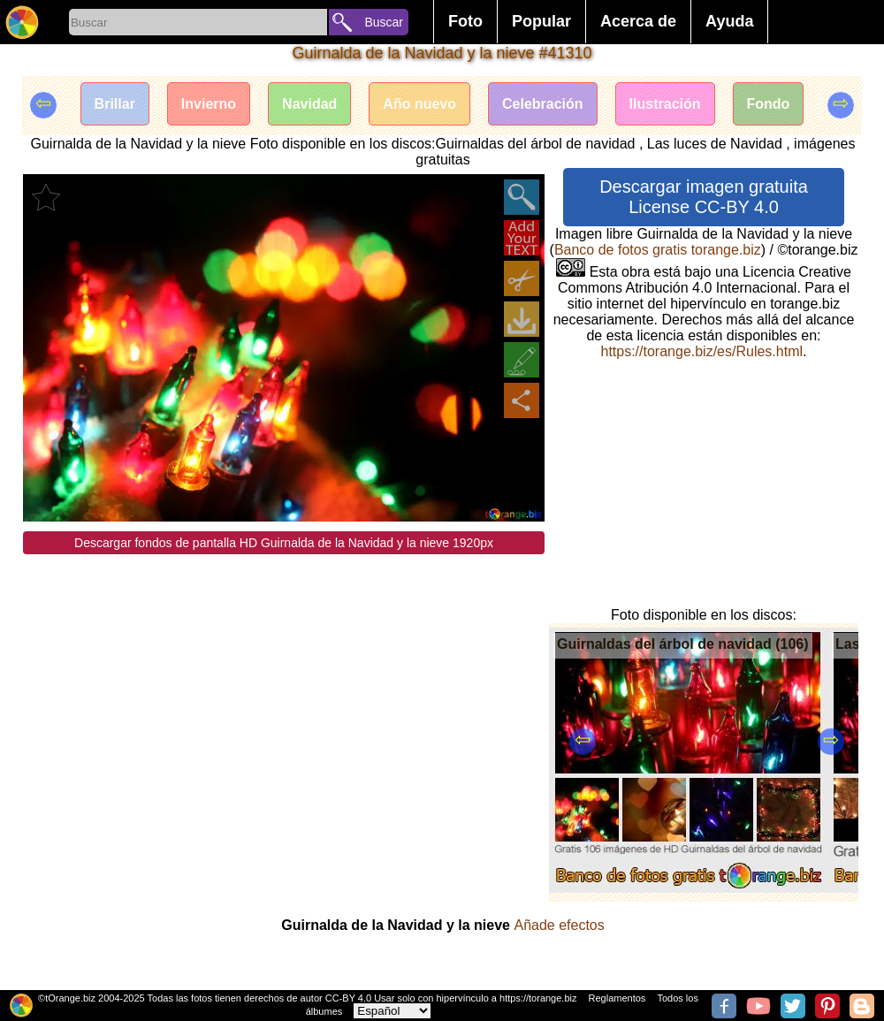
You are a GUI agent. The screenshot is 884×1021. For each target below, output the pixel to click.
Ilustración (665, 103)
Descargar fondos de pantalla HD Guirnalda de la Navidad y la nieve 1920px (283, 543)
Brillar (115, 103)
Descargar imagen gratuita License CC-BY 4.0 (703, 197)
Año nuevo (419, 103)
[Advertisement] (283, 678)
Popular (541, 21)
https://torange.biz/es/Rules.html (701, 351)
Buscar (383, 22)
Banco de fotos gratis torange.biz (657, 249)
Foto (465, 21)
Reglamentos (617, 998)
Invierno (208, 103)
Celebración (542, 103)
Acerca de (638, 21)
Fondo (768, 103)
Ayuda (729, 21)
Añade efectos (559, 925)
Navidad (309, 103)
